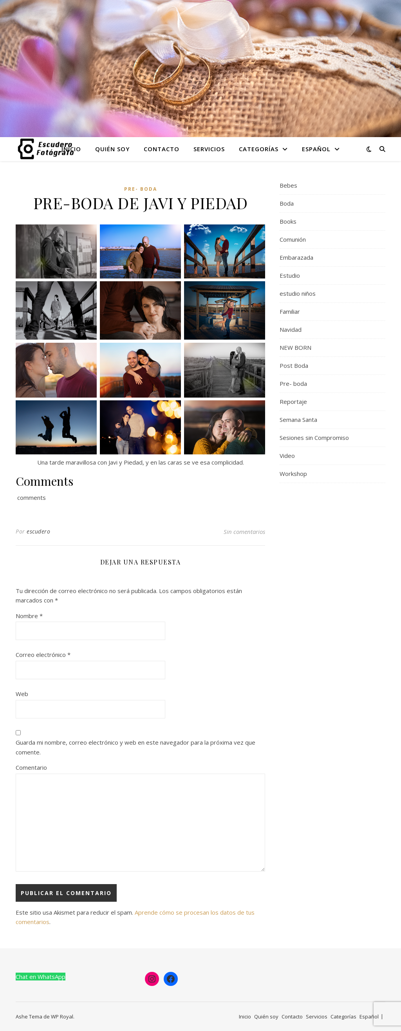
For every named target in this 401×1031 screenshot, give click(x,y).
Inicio (71, 149)
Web (22, 694)
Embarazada (296, 257)
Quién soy (112, 149)
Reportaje (293, 401)
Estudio (290, 275)
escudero (38, 531)
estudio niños (298, 293)
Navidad (291, 329)
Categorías (258, 149)
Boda (287, 203)
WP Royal (62, 1016)
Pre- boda (140, 189)
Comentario (31, 767)
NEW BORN (295, 347)
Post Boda (294, 365)
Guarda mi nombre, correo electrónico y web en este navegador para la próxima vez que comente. (135, 747)
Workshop (293, 474)
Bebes (288, 185)
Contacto (161, 149)
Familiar (290, 311)
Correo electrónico (43, 654)
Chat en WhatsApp (40, 976)
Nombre (29, 616)
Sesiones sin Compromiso (314, 437)
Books (288, 221)
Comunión (293, 239)
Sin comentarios (244, 531)
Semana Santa (298, 419)
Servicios (209, 149)
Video (287, 455)
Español (316, 149)
